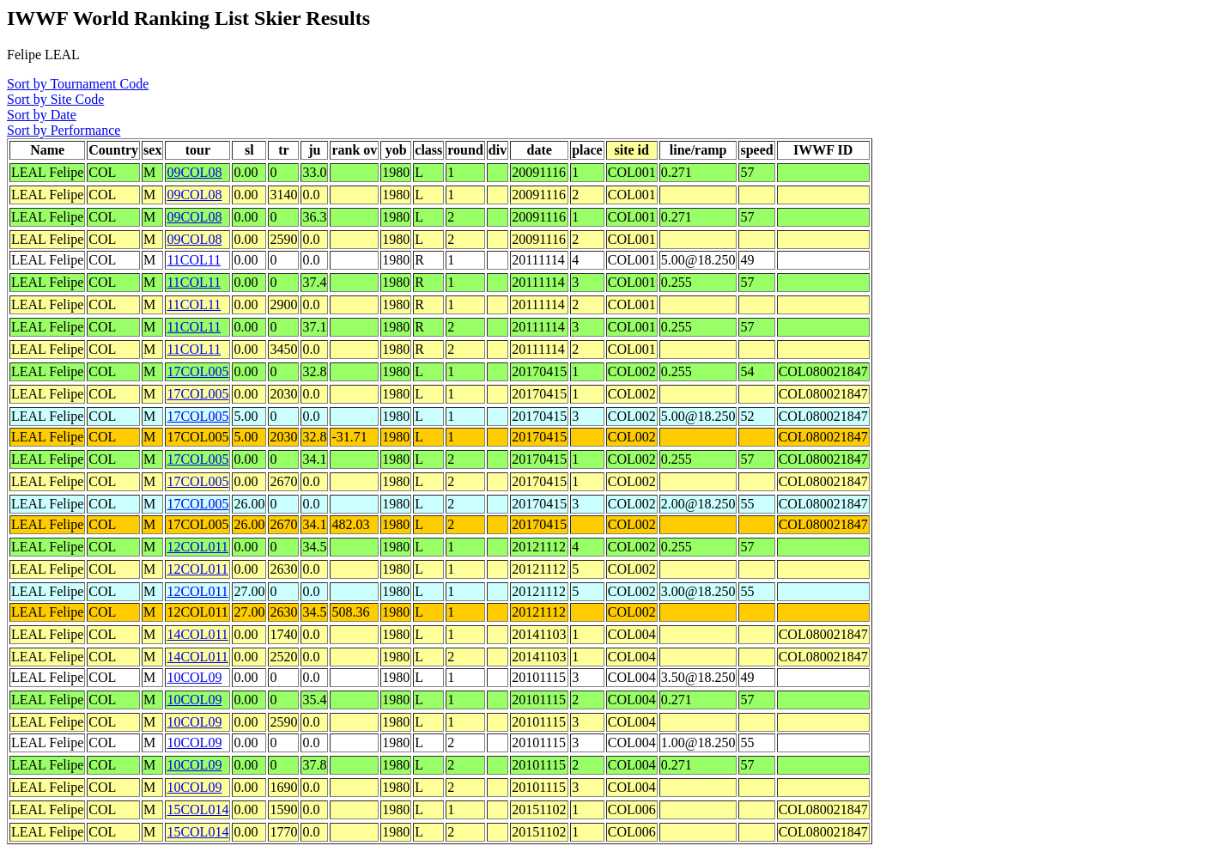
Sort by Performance (63, 130)
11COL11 (194, 260)
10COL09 (194, 677)
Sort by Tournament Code (78, 83)
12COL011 (197, 546)
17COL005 (197, 371)
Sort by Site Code (55, 99)
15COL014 (197, 809)
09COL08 (194, 172)
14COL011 (197, 634)
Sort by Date (41, 114)
